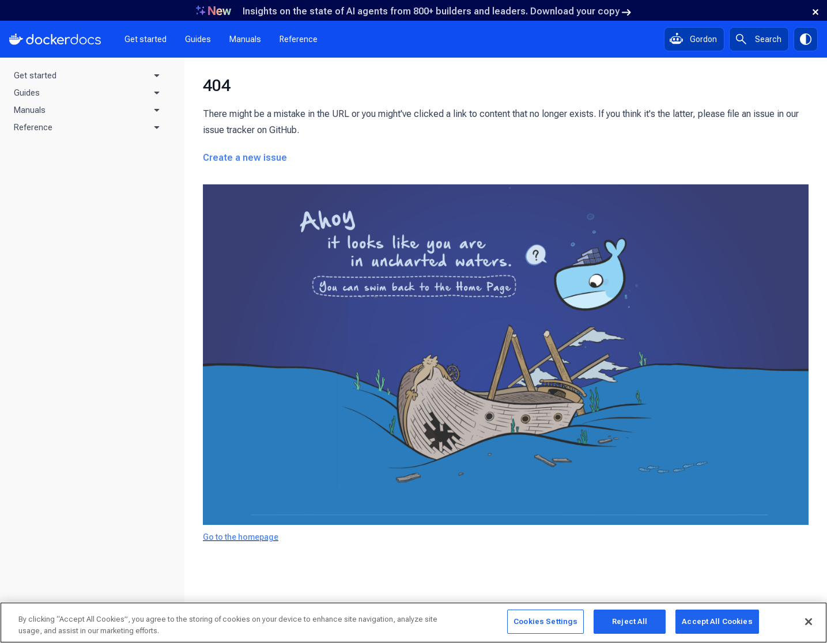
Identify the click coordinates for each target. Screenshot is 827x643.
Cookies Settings (545, 621)
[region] (413, 622)
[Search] (759, 39)
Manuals (245, 39)
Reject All (629, 621)
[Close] (808, 621)
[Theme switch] (806, 39)
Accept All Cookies (717, 621)
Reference (299, 39)
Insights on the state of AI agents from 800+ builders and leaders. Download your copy (437, 11)
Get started (145, 39)
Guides (198, 39)
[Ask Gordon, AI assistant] (694, 39)
